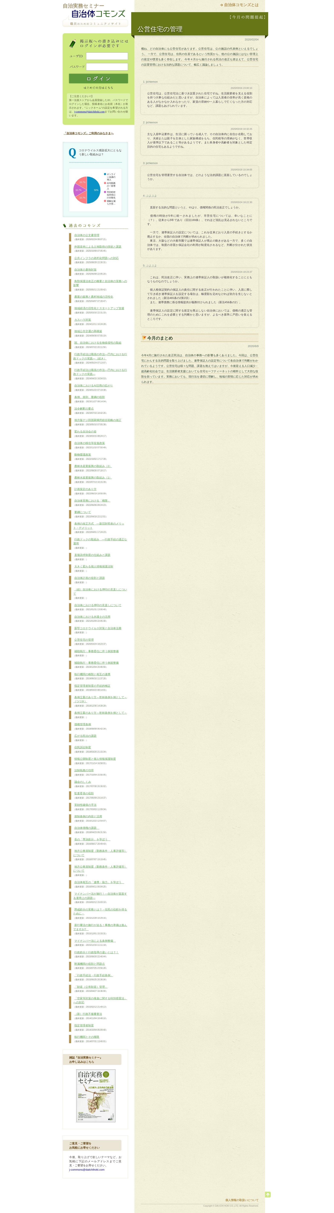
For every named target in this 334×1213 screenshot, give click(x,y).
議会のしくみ (90, 784)
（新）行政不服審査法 (90, 1016)
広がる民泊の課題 (84, 738)
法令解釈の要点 (90, 411)
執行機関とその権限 (90, 1039)
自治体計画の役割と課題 (89, 580)
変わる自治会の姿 (90, 434)
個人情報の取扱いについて (242, 1200)
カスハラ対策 (90, 322)
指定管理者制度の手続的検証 (91, 688)
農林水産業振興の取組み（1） (92, 480)
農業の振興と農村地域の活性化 (93, 299)
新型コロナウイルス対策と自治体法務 (97, 630)
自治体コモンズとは (241, 5)
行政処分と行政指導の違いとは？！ (96, 954)
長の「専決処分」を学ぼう (91, 841)
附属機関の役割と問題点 (90, 966)
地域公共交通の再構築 (90, 333)
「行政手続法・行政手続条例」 (93, 977)
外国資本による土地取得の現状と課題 (97, 249)
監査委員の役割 (90, 795)
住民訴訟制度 (90, 749)
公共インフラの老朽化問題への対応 (96, 260)
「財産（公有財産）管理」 (90, 989)
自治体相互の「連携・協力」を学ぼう (98, 884)
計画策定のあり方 (90, 491)
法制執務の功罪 (90, 772)
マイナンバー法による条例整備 (94, 943)
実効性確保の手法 (90, 807)
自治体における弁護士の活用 (91, 619)
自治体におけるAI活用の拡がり (93, 388)
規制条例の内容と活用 (90, 818)
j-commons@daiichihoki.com (89, 111)
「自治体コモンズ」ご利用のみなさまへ (89, 133)
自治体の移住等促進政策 (90, 445)
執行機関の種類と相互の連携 (91, 676)
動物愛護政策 (90, 457)
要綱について (90, 514)
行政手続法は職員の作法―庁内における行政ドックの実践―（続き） (100, 358)
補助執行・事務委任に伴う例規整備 (96, 653)
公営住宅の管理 (90, 642)
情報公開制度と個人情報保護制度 (94, 761)
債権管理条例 (90, 726)
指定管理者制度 (90, 1027)
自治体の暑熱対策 (90, 272)
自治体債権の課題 (90, 830)
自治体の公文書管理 (90, 237)
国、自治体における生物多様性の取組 (97, 345)
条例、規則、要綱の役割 (90, 399)
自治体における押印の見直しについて (97, 607)
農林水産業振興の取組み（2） (92, 468)
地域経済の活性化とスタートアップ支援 (98, 310)
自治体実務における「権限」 (91, 503)
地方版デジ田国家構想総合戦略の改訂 (97, 422)
